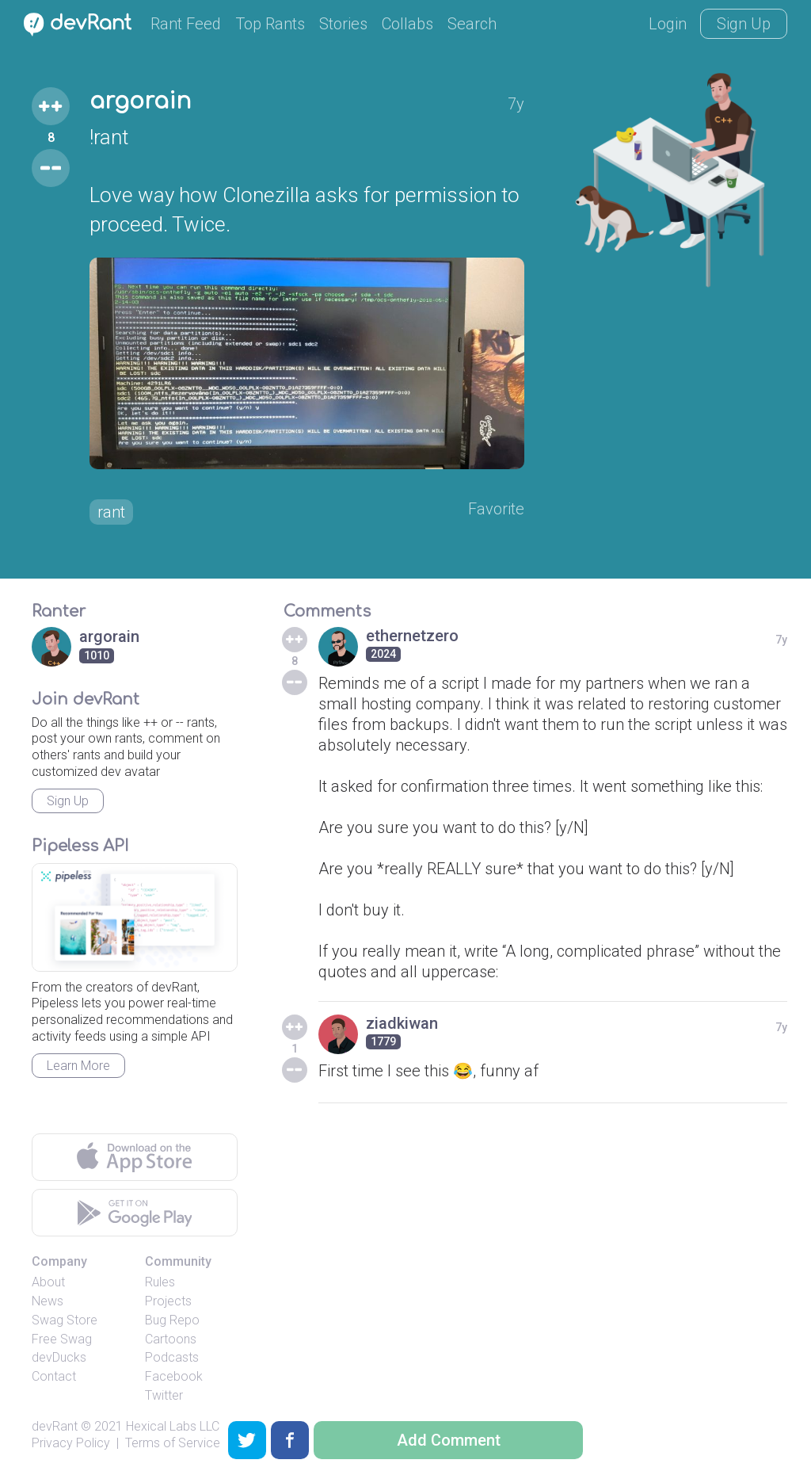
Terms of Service (172, 1442)
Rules (160, 1282)
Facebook (174, 1376)
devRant (55, 1426)
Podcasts (172, 1357)
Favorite (496, 508)
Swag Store (64, 1320)
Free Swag (62, 1339)
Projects (168, 1301)
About (48, 1282)
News (47, 1301)
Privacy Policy (71, 1442)
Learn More (78, 1065)
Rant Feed (185, 23)
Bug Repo (172, 1320)
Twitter (164, 1395)
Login (668, 23)
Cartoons (170, 1339)
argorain (140, 101)
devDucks (59, 1357)
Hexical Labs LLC (172, 1426)
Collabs (407, 23)
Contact (54, 1376)
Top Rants (270, 23)
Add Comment (449, 1440)
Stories (343, 23)
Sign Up (744, 23)
